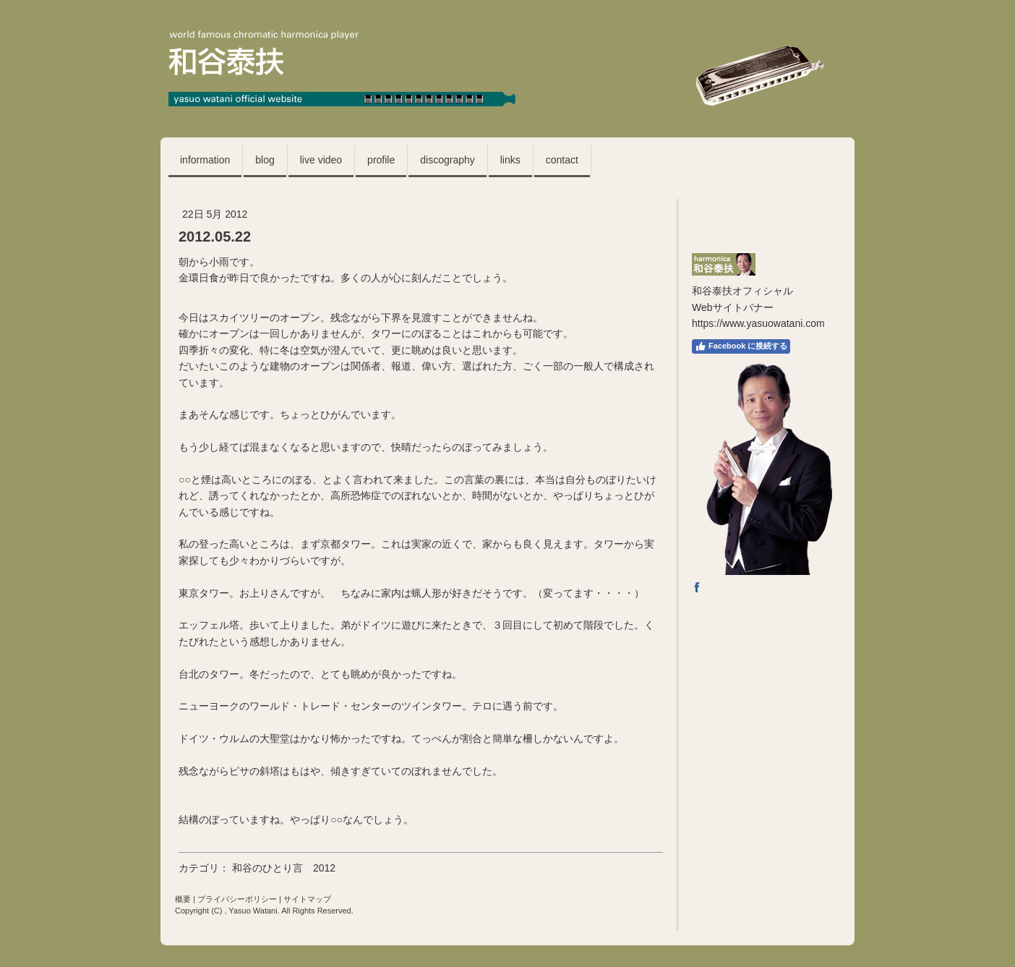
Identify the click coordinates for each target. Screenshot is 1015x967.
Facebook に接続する (741, 346)
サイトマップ (307, 899)
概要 (183, 899)
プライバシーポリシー (237, 899)
